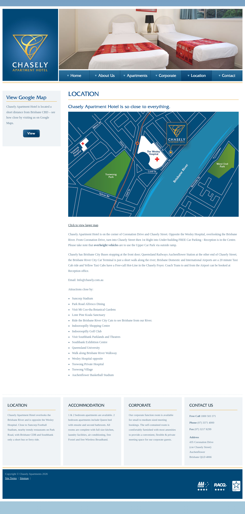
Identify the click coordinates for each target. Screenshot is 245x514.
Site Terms (11, 478)
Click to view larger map (83, 225)
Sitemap (24, 478)
